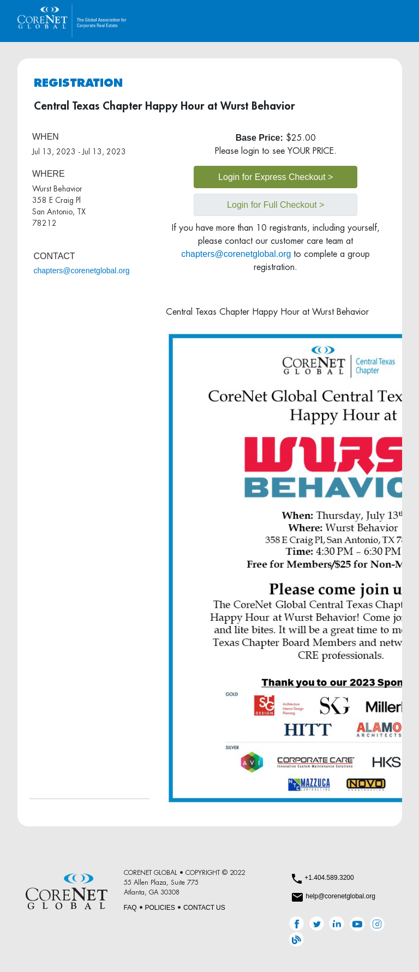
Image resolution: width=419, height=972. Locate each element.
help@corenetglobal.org (340, 896)
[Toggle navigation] (386, 21)
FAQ (130, 907)
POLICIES (160, 907)
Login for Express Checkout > (275, 177)
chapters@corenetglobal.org (82, 270)
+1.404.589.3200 (329, 877)
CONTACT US (204, 907)
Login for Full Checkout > (275, 204)
